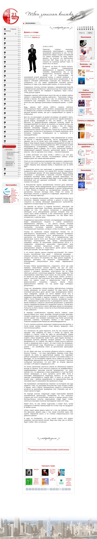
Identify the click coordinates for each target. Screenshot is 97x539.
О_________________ (10, 95)
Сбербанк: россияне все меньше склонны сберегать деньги (68, 482)
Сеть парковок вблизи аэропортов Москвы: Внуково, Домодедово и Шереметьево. (11, 192)
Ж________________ (10, 62)
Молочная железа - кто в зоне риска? (89, 152)
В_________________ (10, 44)
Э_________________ (10, 146)
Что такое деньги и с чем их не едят (52, 471)
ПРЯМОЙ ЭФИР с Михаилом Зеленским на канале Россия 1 (85, 112)
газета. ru (36, 37)
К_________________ (10, 76)
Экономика (9, 149)
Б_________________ (10, 39)
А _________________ (10, 34)
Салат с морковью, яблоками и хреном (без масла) (89, 135)
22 (63, 489)
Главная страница (10, 30)
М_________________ (10, 86)
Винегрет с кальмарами (89, 125)
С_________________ (10, 109)
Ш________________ (10, 142)
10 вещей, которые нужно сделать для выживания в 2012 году (85, 177)
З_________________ (10, 67)
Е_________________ (10, 58)
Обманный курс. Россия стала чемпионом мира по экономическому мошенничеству (86, 50)
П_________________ (10, 100)
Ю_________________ (10, 169)
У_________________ (10, 118)
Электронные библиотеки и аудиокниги (10, 163)
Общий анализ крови (89, 70)
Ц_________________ (10, 132)
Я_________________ (10, 174)
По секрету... (9, 157)
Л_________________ (10, 81)
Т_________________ (10, 114)
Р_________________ (10, 104)
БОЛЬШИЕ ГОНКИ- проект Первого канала (89, 103)
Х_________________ (10, 128)
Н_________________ (10, 90)
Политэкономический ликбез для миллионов (10, 154)
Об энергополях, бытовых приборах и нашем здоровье (85, 162)
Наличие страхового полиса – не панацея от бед (15, 199)
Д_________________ (10, 53)
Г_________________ (10, 48)
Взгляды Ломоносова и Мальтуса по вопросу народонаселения (86, 58)
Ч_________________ (10, 137)
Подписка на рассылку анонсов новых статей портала (48, 449)
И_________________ (10, 72)
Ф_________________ (10, 123)
